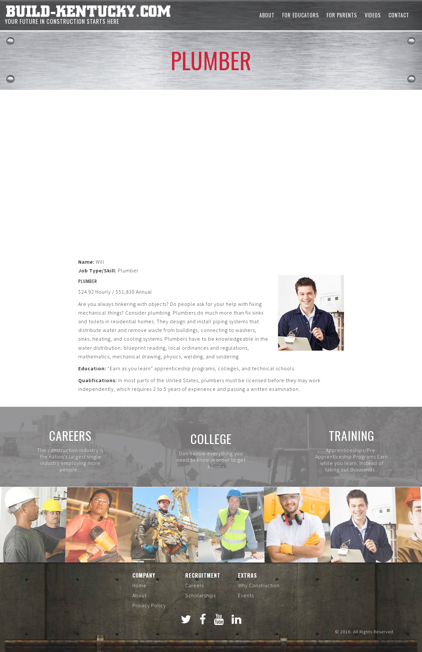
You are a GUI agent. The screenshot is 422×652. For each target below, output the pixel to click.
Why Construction (259, 585)
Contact (398, 15)
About (266, 15)
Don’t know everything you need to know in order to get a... (211, 459)
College (211, 439)
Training (351, 435)
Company (143, 575)
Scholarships (200, 595)
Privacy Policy (149, 605)
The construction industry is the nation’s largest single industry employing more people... (70, 460)
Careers (70, 435)
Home (139, 585)
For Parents (342, 15)
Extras (247, 575)
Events (246, 595)
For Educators (300, 15)
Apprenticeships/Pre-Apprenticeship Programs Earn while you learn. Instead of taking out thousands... (351, 460)
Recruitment (202, 575)
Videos (373, 15)
